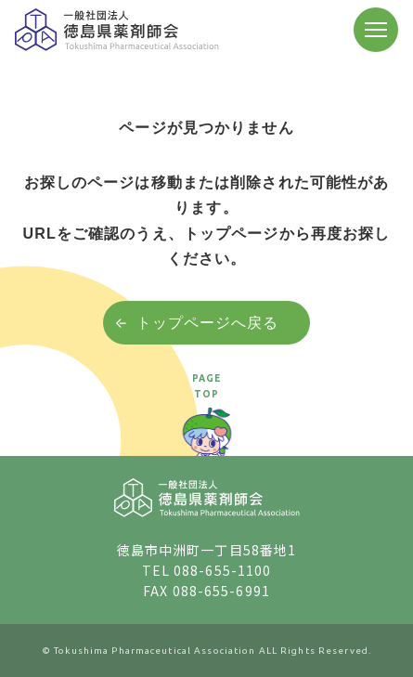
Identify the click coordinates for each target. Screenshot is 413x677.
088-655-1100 (222, 570)
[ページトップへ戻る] (207, 428)
